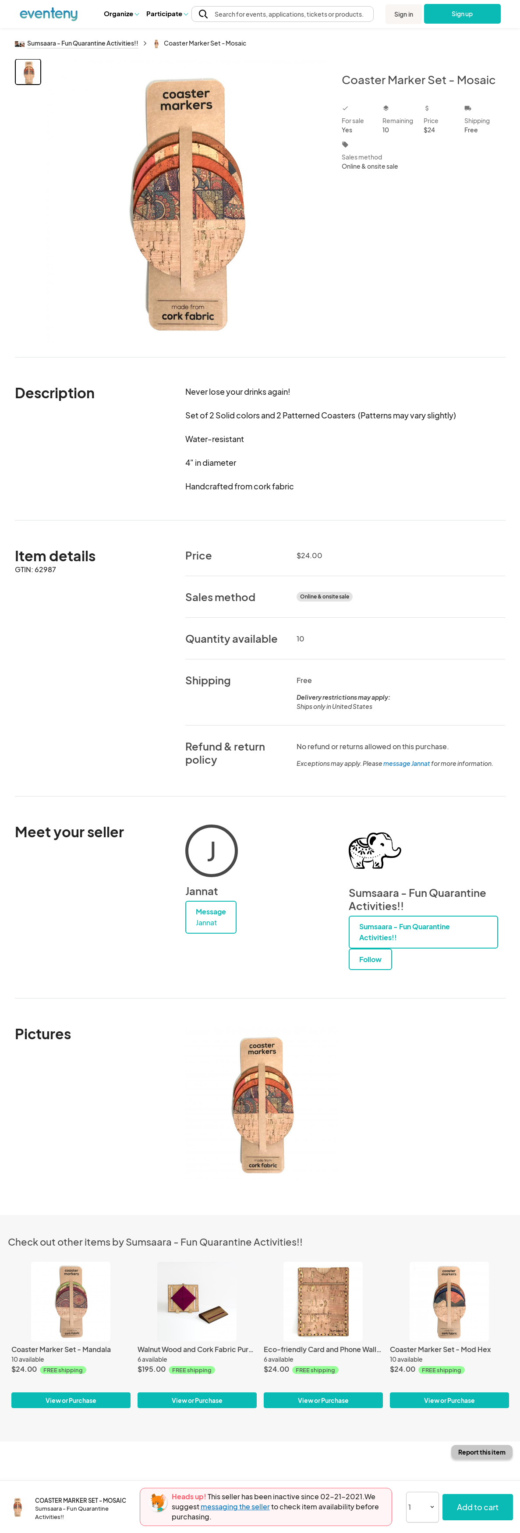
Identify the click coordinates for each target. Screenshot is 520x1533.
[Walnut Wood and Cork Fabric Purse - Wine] (197, 1301)
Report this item (482, 1452)
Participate (166, 13)
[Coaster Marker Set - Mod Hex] (449, 1301)
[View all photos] (186, 201)
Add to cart (478, 1507)
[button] (121, 13)
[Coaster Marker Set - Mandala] (71, 1301)
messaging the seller (235, 1506)
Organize (121, 13)
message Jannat (406, 763)
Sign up (462, 14)
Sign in (403, 14)
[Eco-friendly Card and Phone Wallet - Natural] (323, 1301)
